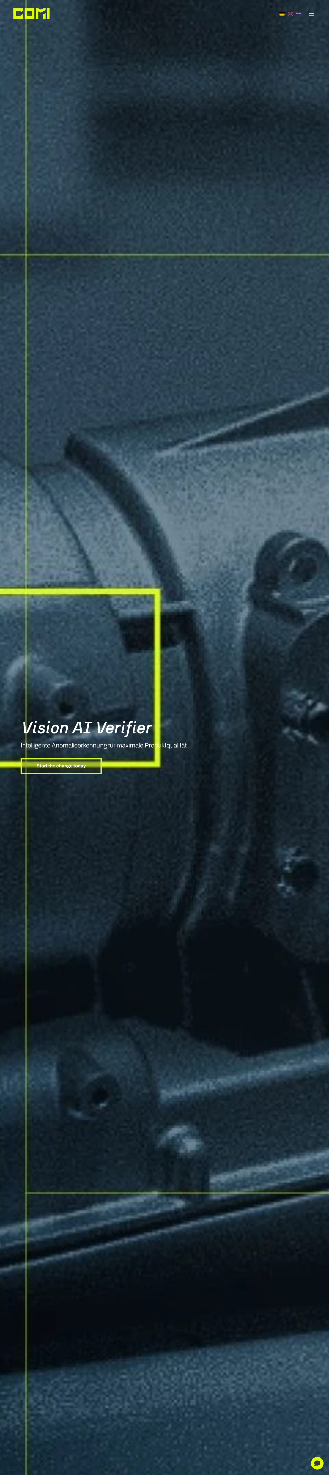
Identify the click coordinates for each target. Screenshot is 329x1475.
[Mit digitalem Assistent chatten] (317, 1463)
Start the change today (61, 765)
